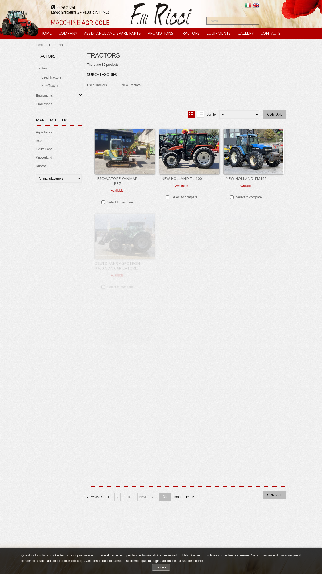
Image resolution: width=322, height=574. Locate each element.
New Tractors (50, 86)
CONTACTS (270, 33)
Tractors (42, 68)
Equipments (44, 95)
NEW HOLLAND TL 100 (181, 178)
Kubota (41, 166)
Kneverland (44, 157)
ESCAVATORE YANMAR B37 (117, 181)
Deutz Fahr (44, 149)
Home (40, 45)
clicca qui (77, 561)
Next (142, 497)
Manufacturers (52, 119)
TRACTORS (190, 33)
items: (176, 497)
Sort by (212, 114)
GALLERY (246, 33)
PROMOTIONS (160, 33)
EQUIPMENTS (219, 33)
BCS (39, 141)
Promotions (44, 104)
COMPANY (68, 33)
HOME (46, 33)
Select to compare (120, 202)
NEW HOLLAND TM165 (246, 178)
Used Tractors (51, 77)
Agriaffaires (44, 132)
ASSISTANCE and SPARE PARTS (112, 33)
